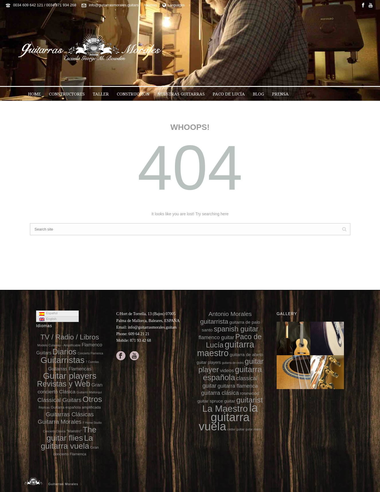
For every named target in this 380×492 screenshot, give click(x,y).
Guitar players (70, 375)
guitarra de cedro (233, 362)
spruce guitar (222, 401)
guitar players (209, 362)
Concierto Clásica (54, 431)
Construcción (133, 94)
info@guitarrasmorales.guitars (114, 5)
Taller (101, 94)
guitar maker (253, 429)
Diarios (64, 351)
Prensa (280, 94)
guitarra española (232, 373)
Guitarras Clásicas (70, 414)
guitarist (249, 400)
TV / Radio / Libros (69, 337)
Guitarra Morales (60, 421)
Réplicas (44, 407)
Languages (173, 5)
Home (34, 94)
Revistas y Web (63, 384)
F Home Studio (92, 422)
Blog (258, 94)
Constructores (67, 94)
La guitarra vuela (67, 442)
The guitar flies (72, 433)
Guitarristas (62, 360)
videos (227, 370)
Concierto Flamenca (90, 353)
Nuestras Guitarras (181, 94)
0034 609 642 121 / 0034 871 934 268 (44, 5)
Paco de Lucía (229, 94)
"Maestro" (74, 431)
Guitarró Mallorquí (89, 392)
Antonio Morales (230, 314)
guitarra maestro (225, 348)
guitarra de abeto (246, 354)
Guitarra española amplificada (76, 407)
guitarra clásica (220, 393)
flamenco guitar (216, 337)
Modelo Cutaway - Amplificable (58, 345)
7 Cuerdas (92, 362)
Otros (92, 399)
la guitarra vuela (228, 416)
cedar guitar (236, 429)
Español (48, 313)
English (47, 319)
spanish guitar (236, 329)
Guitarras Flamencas (69, 368)
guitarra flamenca (238, 386)
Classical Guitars (60, 400)
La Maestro (225, 408)
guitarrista (214, 321)
